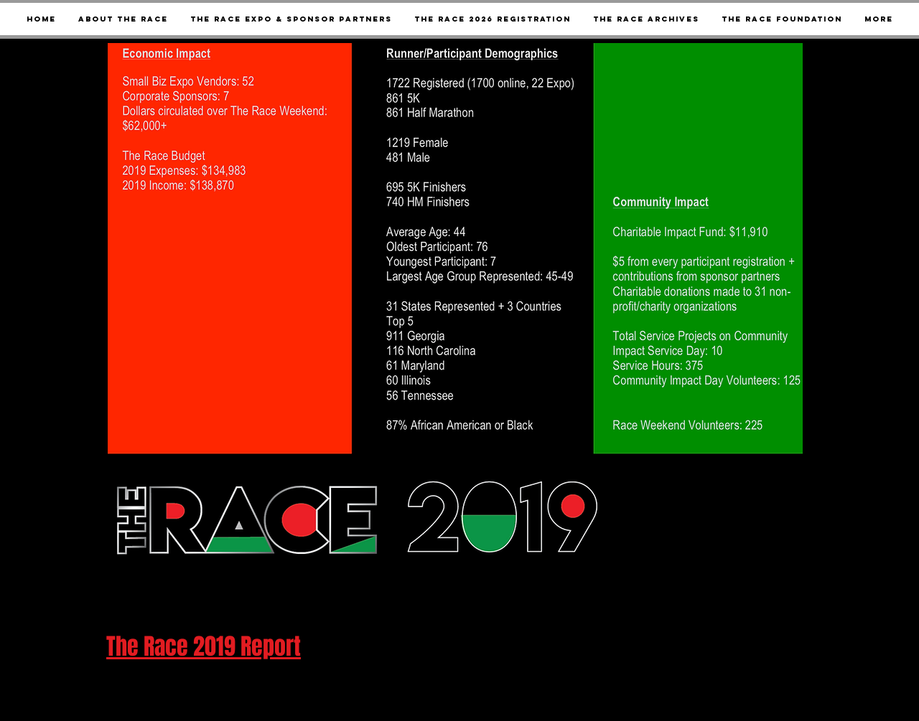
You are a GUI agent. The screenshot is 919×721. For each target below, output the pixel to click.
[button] (646, 19)
